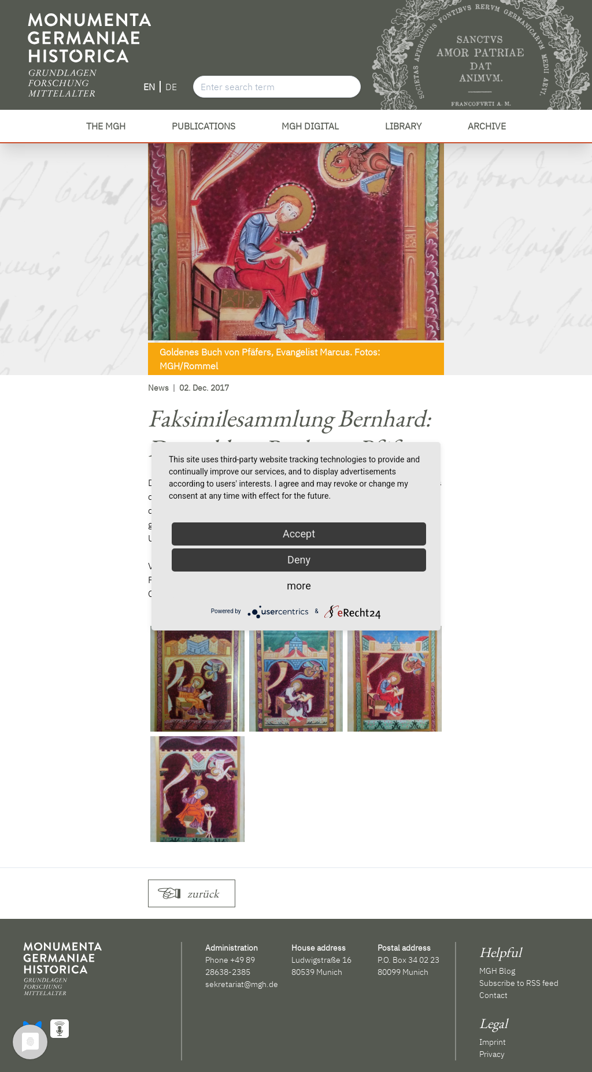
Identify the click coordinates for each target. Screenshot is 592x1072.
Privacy (492, 1054)
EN (149, 86)
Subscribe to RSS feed (518, 983)
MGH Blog (497, 971)
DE (171, 86)
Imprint (492, 1042)
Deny (298, 560)
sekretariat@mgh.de (241, 984)
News (158, 388)
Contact (493, 995)
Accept (299, 534)
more (299, 586)
